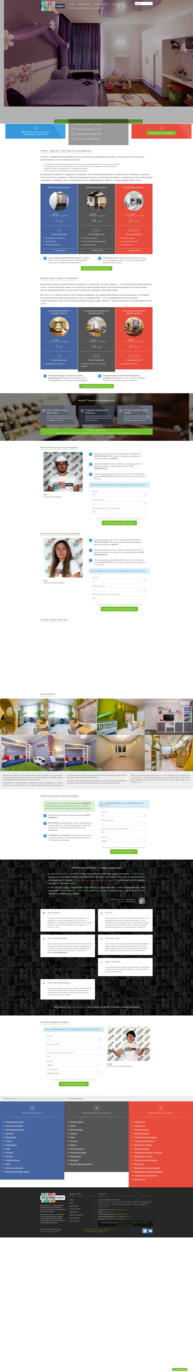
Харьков (130, 1225)
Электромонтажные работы (145, 1137)
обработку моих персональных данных (131, 518)
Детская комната (77, 1149)
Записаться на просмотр (124, 851)
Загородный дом (12, 1160)
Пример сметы (59, 250)
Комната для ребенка (26, 1098)
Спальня (73, 1133)
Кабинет (73, 1145)
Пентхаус (9, 1153)
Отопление (138, 1164)
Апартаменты (11, 1145)
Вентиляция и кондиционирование (148, 1172)
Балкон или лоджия (78, 1153)
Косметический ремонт (15, 1122)
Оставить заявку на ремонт (73, 1084)
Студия (9, 1141)
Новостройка (11, 1137)
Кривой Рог (145, 1222)
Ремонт (73, 4)
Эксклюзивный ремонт (15, 1130)
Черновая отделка (141, 1149)
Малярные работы (142, 1133)
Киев (139, 1222)
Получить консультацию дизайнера (119, 609)
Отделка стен (139, 1122)
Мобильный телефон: (98, 500)
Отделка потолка (141, 1130)
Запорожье (133, 1222)
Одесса (124, 1225)
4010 (105, 1231)
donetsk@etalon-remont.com (118, 1210)
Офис (8, 1164)
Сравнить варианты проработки (96, 386)
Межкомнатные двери (143, 1156)
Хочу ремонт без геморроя (161, 133)
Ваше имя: (95, 491)
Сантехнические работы (144, 1141)
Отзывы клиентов (101, 4)
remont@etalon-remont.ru (123, 1216)
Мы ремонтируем (97, 8)
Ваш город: (104, 837)
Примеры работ (117, 4)
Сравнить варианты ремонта (96, 268)
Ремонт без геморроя (78, 8)
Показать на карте (103, 1206)
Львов (119, 1225)
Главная (71, 1200)
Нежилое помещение (14, 1168)
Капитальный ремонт (14, 1126)
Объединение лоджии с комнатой (148, 1153)
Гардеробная (75, 1156)
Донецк (126, 1222)
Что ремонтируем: (52, 1069)
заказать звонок (108, 1212)
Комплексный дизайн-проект (17, 1172)
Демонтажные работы (143, 1145)
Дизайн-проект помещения (81, 1164)
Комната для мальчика (59, 1098)
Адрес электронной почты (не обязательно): (106, 508)
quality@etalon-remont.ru (122, 1214)
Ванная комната (76, 1122)
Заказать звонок (180, 1369)
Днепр (121, 1222)
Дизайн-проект (85, 4)
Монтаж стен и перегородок (145, 1160)
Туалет (73, 1126)
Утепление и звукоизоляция (145, 1176)
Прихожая (74, 1160)
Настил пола (139, 1126)
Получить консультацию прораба (119, 523)
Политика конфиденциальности (49, 1231)
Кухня (72, 1137)
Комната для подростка (42, 1098)
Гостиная (73, 1141)
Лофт (8, 1149)
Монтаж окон (139, 1179)
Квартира (9, 1133)
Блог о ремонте (74, 1221)
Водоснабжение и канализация (147, 1168)
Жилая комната (76, 1130)
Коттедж (9, 1156)
